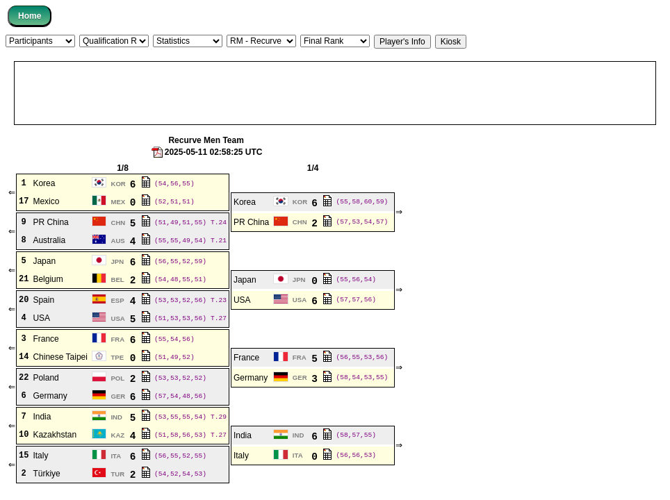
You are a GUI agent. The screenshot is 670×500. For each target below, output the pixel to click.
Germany (251, 378)
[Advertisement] (335, 93)
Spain (43, 300)
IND (116, 417)
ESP (117, 300)
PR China (50, 222)
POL (117, 378)
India (42, 417)
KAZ (117, 435)
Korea (44, 183)
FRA (117, 339)
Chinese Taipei (60, 357)
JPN (117, 261)
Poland (45, 378)
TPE (117, 357)
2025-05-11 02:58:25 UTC (206, 152)
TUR (117, 474)
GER (300, 377)
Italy (40, 455)
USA (242, 300)
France (45, 339)
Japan (44, 261)
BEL (117, 279)
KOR (118, 184)
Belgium (48, 279)
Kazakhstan (54, 435)
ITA (116, 456)
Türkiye (46, 473)
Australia (49, 240)
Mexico (46, 201)
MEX (118, 202)
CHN (118, 222)
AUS (117, 240)
